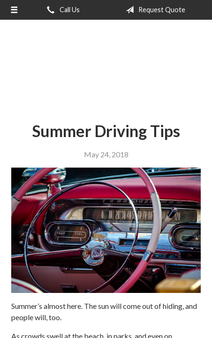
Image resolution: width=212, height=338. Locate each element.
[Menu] (14, 10)
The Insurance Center (106, 63)
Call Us (61, 10)
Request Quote (153, 10)
